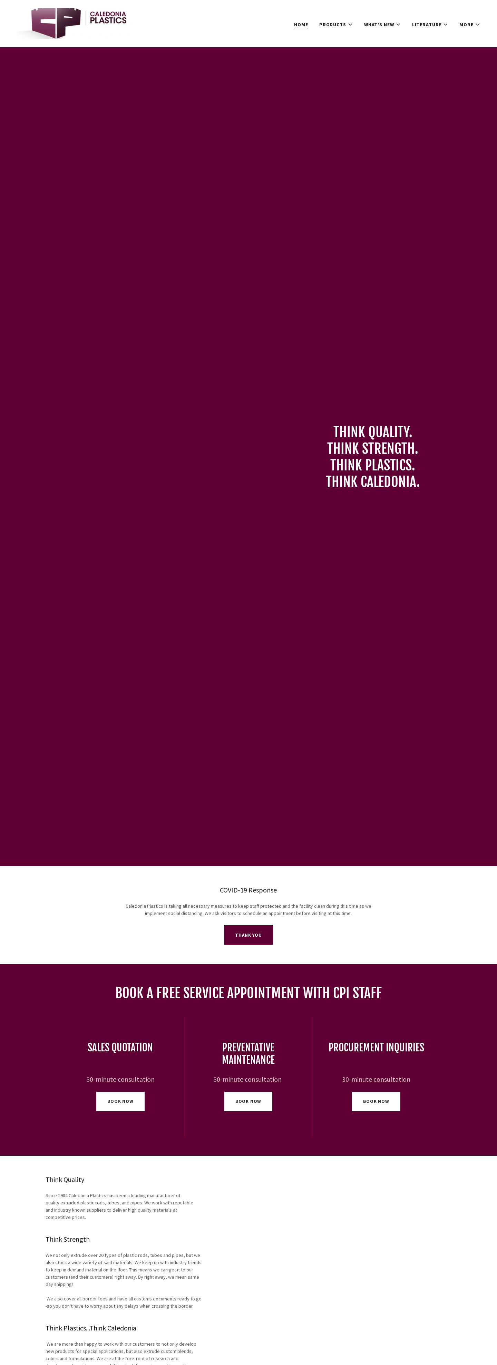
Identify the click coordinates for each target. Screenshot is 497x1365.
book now (120, 1101)
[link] (78, 23)
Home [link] (301, 24)
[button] (336, 24)
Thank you (248, 935)
